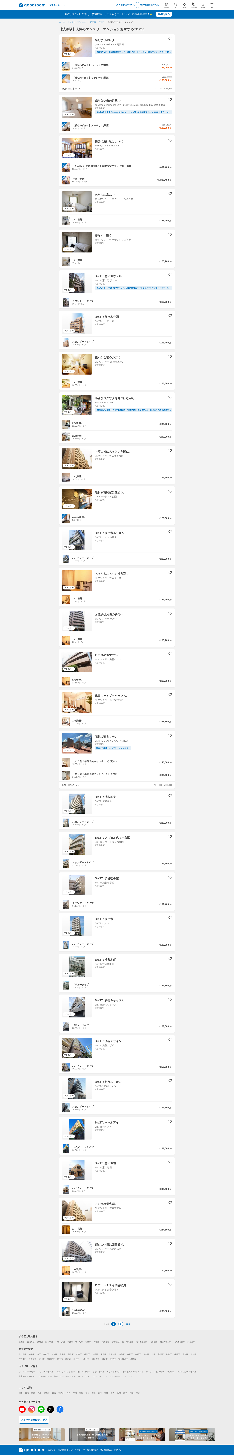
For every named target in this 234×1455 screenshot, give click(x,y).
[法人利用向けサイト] (92, 1434)
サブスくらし (57, 5)
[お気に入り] (184, 5)
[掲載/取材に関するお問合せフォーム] (192, 1434)
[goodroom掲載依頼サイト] (142, 1434)
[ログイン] (203, 5)
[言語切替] (166, 5)
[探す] (175, 5)
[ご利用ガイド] (194, 5)
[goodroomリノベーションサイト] (42, 1434)
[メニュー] (212, 5)
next (128, 1324)
